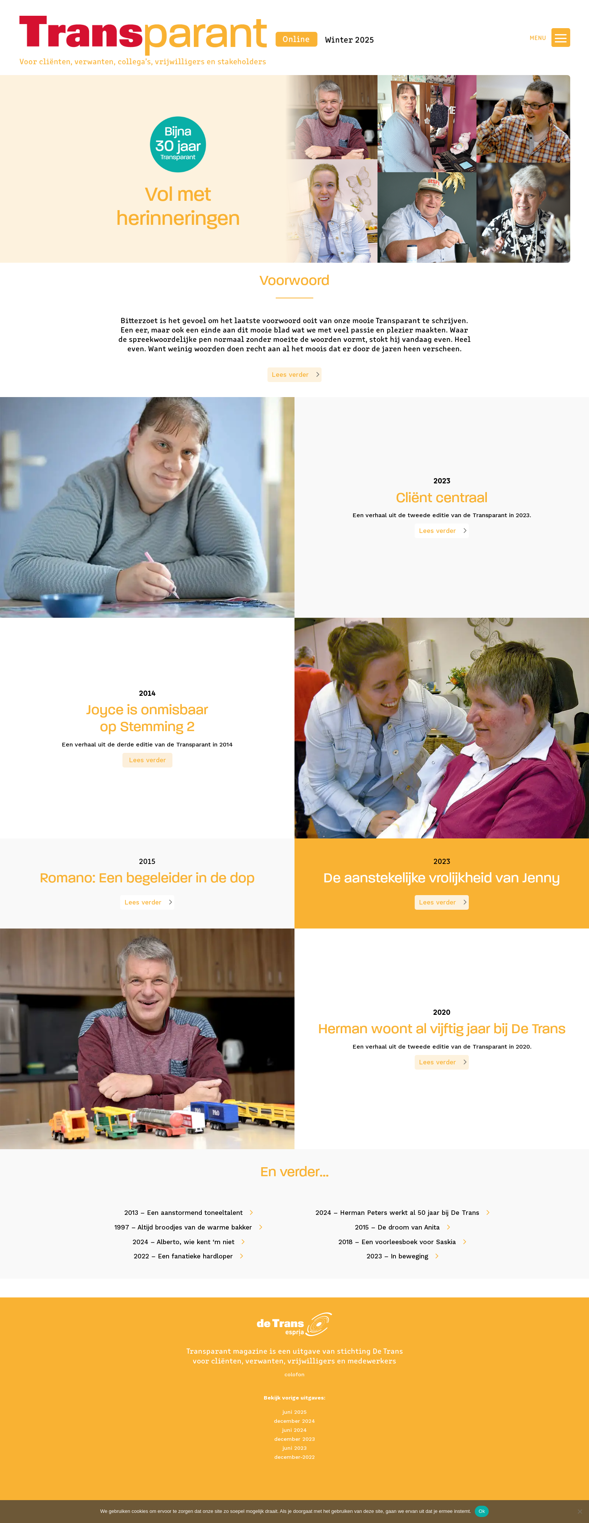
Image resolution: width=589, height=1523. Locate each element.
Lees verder (290, 374)
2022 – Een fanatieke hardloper (183, 1256)
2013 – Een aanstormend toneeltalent (183, 1212)
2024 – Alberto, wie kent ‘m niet (183, 1242)
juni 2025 (294, 1412)
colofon (294, 1374)
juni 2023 (294, 1448)
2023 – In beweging (397, 1256)
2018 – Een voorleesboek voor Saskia (397, 1242)
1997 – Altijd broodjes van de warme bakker (183, 1227)
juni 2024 (294, 1430)
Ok (482, 1511)
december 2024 (294, 1421)
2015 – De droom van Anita (397, 1227)
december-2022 (294, 1457)
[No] (579, 1511)
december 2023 (294, 1439)
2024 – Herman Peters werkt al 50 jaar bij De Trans (397, 1212)
